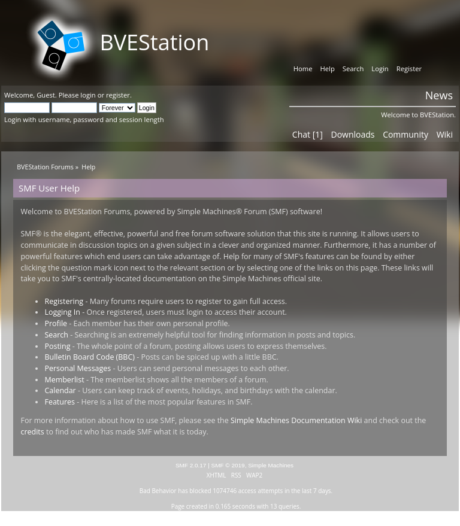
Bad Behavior (158, 491)
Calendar (59, 390)
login (87, 94)
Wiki (445, 134)
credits (32, 432)
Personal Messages (77, 368)
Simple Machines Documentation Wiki (296, 420)
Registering (63, 301)
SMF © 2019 (228, 465)
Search (56, 335)
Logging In (62, 312)
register (118, 94)
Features (59, 402)
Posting (57, 346)
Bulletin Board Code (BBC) (89, 357)
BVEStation (154, 42)
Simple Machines (270, 465)
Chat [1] (307, 134)
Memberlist (64, 380)
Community (405, 134)
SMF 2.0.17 (191, 465)
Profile (55, 323)
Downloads (352, 134)
